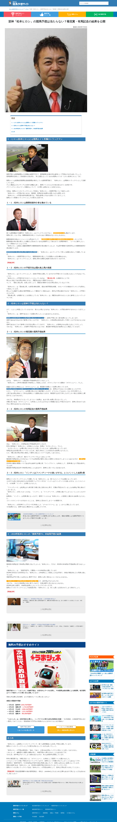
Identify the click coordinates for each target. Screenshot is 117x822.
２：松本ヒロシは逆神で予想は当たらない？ (23, 125)
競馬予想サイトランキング (19, 14)
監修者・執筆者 (33, 815)
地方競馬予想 (102, 14)
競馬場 (62, 806)
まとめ (13, 131)
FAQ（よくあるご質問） (70, 815)
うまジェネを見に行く (26, 724)
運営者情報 (23, 815)
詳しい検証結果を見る (66, 724)
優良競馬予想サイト (37, 803)
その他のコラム (71, 806)
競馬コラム (75, 14)
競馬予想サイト (36, 806)
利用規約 (42, 815)
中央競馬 (34, 810)
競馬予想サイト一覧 (47, 14)
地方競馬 (41, 810)
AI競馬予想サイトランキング (59, 799)
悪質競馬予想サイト (50, 803)
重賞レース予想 (17, 810)
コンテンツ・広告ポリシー (54, 815)
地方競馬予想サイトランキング (40, 799)
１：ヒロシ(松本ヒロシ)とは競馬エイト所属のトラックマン (27, 122)
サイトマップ (93, 815)
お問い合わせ (83, 815)
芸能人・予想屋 (54, 806)
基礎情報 (45, 806)
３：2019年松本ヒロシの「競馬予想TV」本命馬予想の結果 (27, 128)
